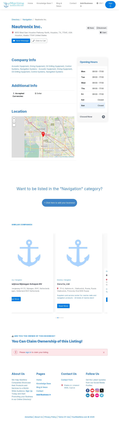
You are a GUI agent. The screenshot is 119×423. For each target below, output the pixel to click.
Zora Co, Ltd (68, 284)
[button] (56, 317)
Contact (73, 3)
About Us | (39, 417)
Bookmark (101, 28)
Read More (19, 299)
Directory (16, 280)
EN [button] (99, 3)
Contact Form (67, 380)
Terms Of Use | (65, 417)
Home (30, 3)
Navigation (24, 280)
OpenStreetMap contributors (67, 156)
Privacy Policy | (51, 417)
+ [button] (14, 118)
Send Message (21, 41)
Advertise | (30, 417)
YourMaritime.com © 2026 (83, 417)
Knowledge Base (43, 383)
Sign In (110, 4)
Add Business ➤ (86, 4)
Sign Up (29, 391)
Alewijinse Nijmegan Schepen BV (30, 284)
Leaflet (56, 156)
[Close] (103, 352)
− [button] (14, 121)
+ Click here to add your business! (59, 203)
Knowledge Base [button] (44, 3)
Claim (103, 33)
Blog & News (59, 4)
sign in (28, 352)
